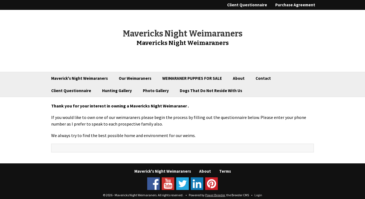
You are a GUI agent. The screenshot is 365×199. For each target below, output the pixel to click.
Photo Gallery (156, 90)
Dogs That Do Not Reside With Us (211, 90)
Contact (263, 78)
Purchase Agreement (295, 4)
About (239, 78)
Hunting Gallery (117, 90)
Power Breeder (215, 195)
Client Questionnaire (247, 4)
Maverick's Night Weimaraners (79, 78)
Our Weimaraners (135, 78)
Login (258, 195)
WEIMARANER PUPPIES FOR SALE (192, 78)
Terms (225, 171)
